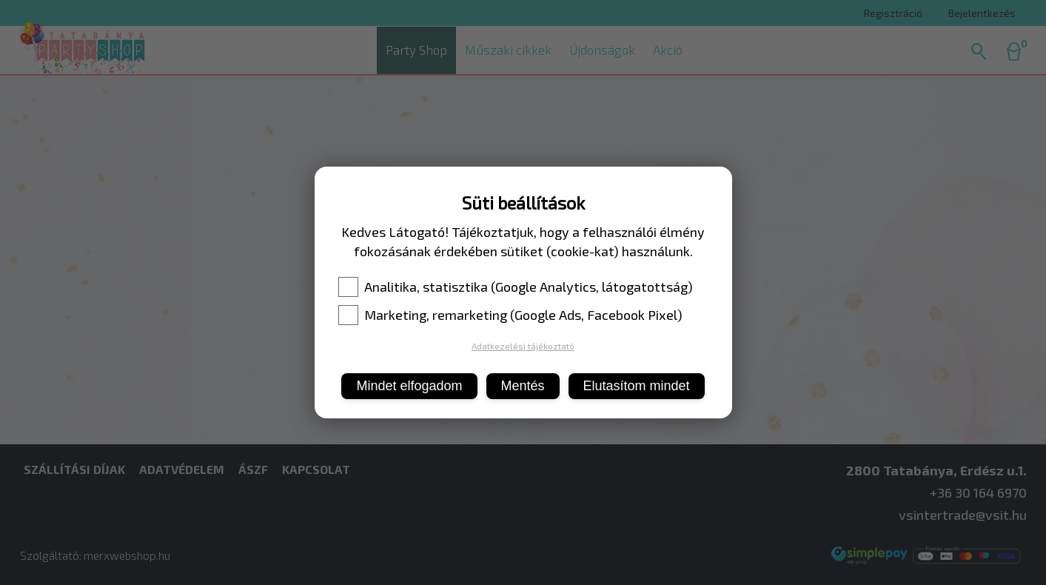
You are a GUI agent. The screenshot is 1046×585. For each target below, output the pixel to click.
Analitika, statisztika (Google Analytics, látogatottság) (515, 286)
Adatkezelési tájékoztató (523, 346)
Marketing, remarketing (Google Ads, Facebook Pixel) (510, 314)
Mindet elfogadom (409, 385)
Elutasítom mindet (636, 385)
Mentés (523, 385)
